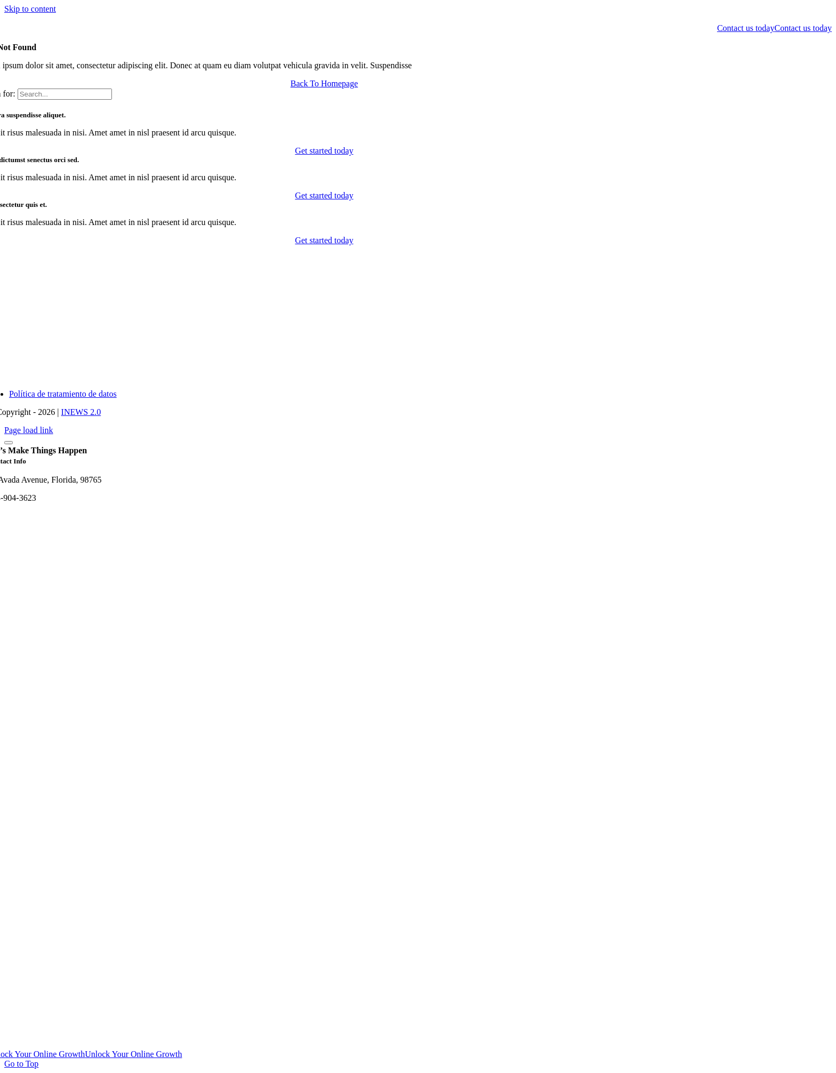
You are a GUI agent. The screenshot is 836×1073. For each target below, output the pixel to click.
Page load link (28, 430)
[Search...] (65, 94)
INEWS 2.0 (81, 412)
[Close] (8, 442)
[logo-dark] (4, 18)
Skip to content (30, 8)
